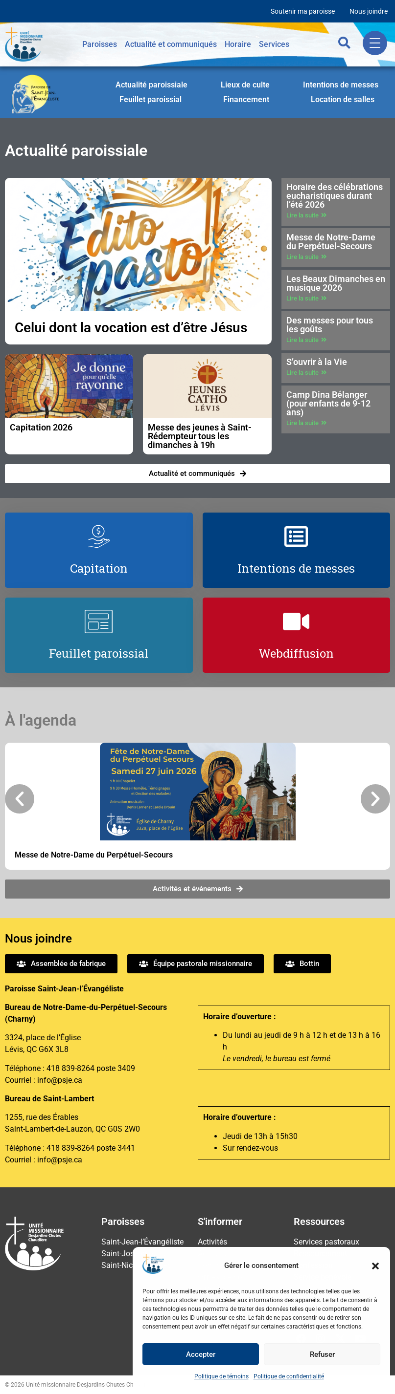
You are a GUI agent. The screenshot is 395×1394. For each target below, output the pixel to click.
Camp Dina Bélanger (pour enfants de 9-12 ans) (328, 403)
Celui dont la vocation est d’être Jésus (131, 328)
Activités (212, 1241)
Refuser (322, 1354)
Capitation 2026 (41, 427)
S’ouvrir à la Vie (316, 362)
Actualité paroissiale (151, 84)
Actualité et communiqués (171, 44)
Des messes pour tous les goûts (329, 324)
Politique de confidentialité (289, 1376)
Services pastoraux (326, 1241)
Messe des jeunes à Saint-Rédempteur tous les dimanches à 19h (200, 436)
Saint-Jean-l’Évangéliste (142, 1241)
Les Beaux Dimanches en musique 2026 (335, 283)
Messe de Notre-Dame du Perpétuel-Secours (330, 241)
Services (274, 44)
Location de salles (342, 99)
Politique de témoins (221, 1376)
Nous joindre (368, 11)
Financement (246, 99)
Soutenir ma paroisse (303, 11)
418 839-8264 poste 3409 (90, 1068)
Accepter (200, 1354)
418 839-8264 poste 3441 (90, 1148)
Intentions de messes (340, 84)
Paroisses (99, 44)
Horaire (238, 44)
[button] (375, 1266)
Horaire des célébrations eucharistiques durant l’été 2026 (334, 196)
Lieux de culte (245, 84)
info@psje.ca (59, 1080)
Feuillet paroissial (150, 99)
